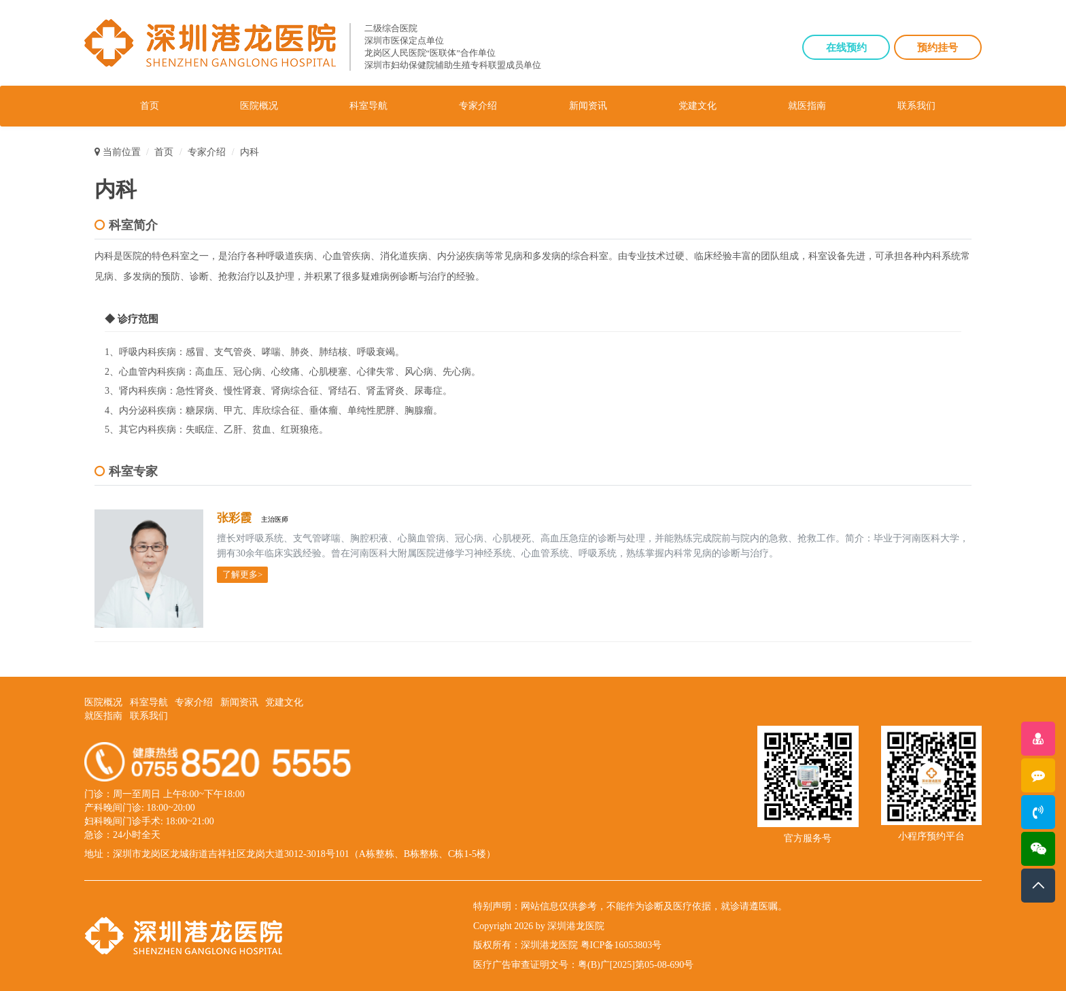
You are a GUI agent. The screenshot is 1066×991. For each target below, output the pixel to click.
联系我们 (916, 106)
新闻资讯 (588, 106)
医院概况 (259, 106)
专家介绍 (478, 106)
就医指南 (807, 106)
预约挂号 (937, 47)
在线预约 (846, 47)
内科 (249, 152)
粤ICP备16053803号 (621, 945)
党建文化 (697, 106)
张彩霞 (235, 517)
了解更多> (242, 574)
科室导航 (368, 106)
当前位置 (117, 152)
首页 (149, 106)
